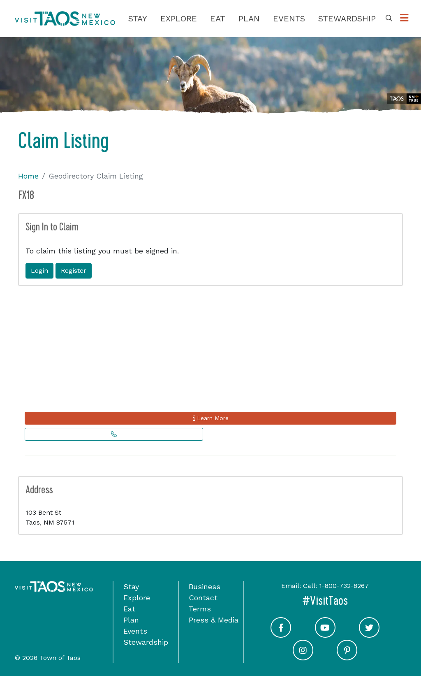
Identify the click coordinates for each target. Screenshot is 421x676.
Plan (249, 18)
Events (289, 18)
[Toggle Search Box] (389, 18)
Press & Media (213, 620)
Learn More (211, 418)
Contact (203, 597)
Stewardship (347, 18)
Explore (178, 18)
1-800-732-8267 (344, 586)
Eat (217, 18)
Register (73, 270)
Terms (200, 608)
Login (39, 270)
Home (28, 176)
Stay (137, 18)
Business (204, 586)
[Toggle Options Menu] (404, 18)
